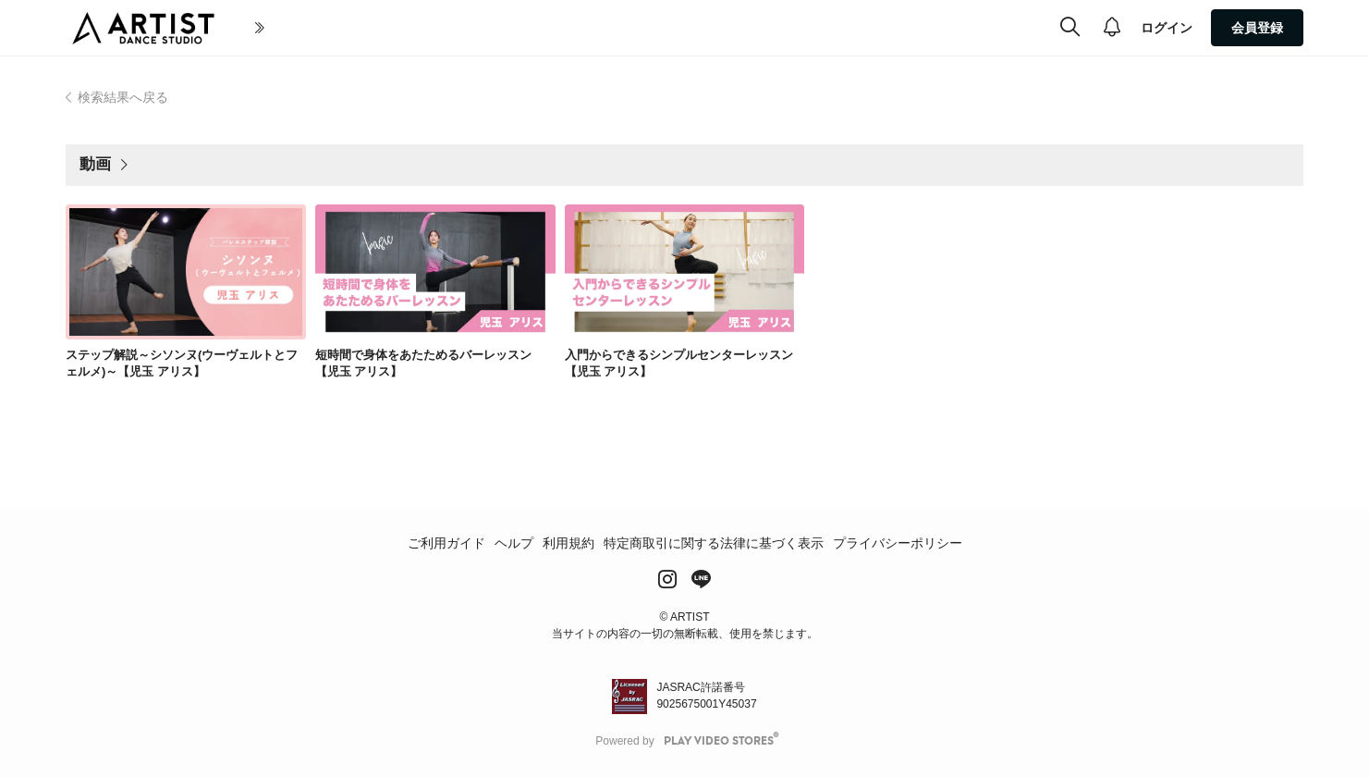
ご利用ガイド (446, 543)
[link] (186, 271)
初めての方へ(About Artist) (335, 27)
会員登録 (1257, 27)
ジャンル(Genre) (642, 27)
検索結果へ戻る (123, 97)
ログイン (1166, 27)
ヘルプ (514, 543)
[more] (714, 28)
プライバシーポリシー (897, 543)
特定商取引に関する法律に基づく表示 (714, 543)
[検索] (1070, 28)
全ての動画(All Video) (510, 27)
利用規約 (568, 543)
